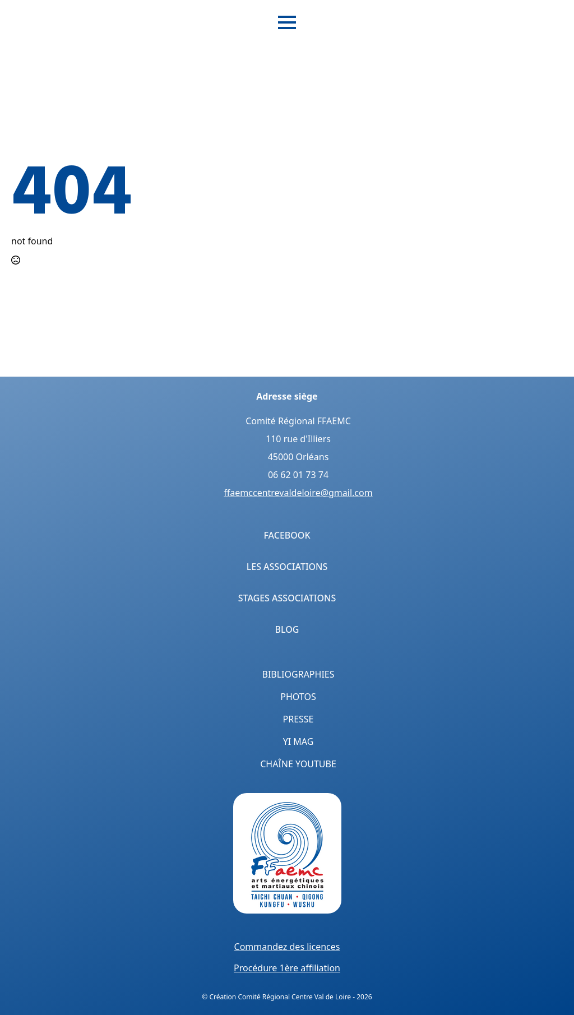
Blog (287, 629)
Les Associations (287, 566)
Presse (298, 719)
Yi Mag (298, 741)
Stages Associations (287, 598)
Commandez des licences (287, 946)
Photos (298, 696)
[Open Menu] (287, 22)
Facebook (286, 535)
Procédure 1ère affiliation (287, 968)
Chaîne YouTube (298, 764)
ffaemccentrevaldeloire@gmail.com (298, 492)
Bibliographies (298, 674)
